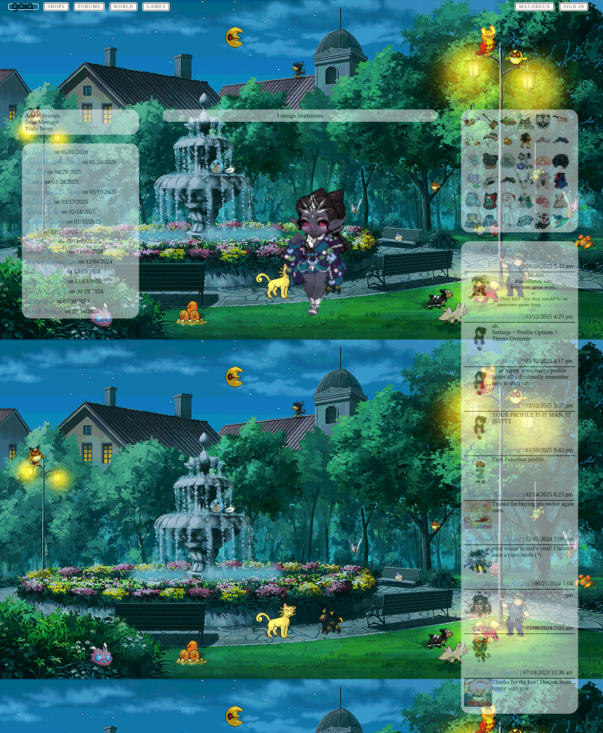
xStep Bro (39, 301)
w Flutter (39, 151)
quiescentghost (45, 281)
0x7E (474, 449)
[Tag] (475, 627)
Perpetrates (41, 241)
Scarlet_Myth (46, 291)
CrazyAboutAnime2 (53, 161)
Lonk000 (482, 538)
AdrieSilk (39, 201)
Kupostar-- (484, 316)
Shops (56, 6)
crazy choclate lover (53, 191)
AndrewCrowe (45, 221)
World (123, 6)
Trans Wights (45, 271)
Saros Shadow (46, 251)
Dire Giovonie (486, 583)
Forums (89, 6)
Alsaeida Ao (43, 211)
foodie (33, 231)
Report (512, 265)
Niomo (34, 181)
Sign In (573, 6)
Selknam (479, 672)
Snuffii (35, 171)
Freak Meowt (45, 311)
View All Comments (492, 249)
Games (156, 6)
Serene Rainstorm (51, 261)
